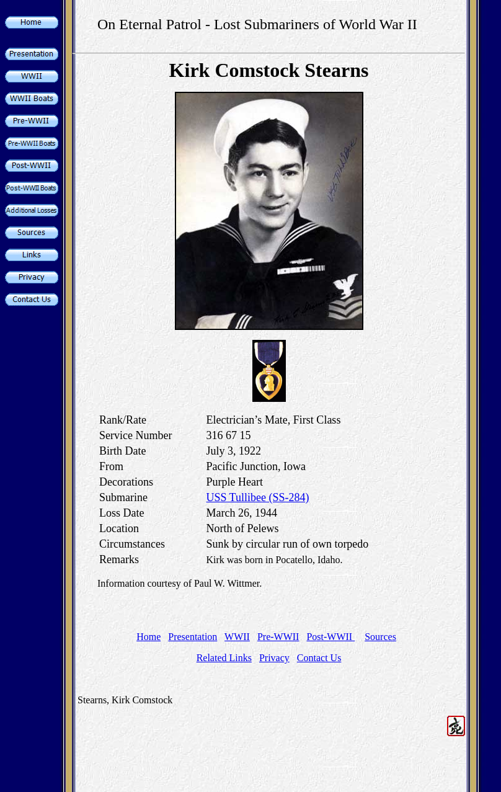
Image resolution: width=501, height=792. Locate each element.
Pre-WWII (278, 636)
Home (148, 636)
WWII (237, 636)
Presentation (192, 636)
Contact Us (319, 657)
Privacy (274, 657)
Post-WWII (330, 636)
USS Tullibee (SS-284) (257, 497)
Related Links (224, 657)
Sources (380, 636)
